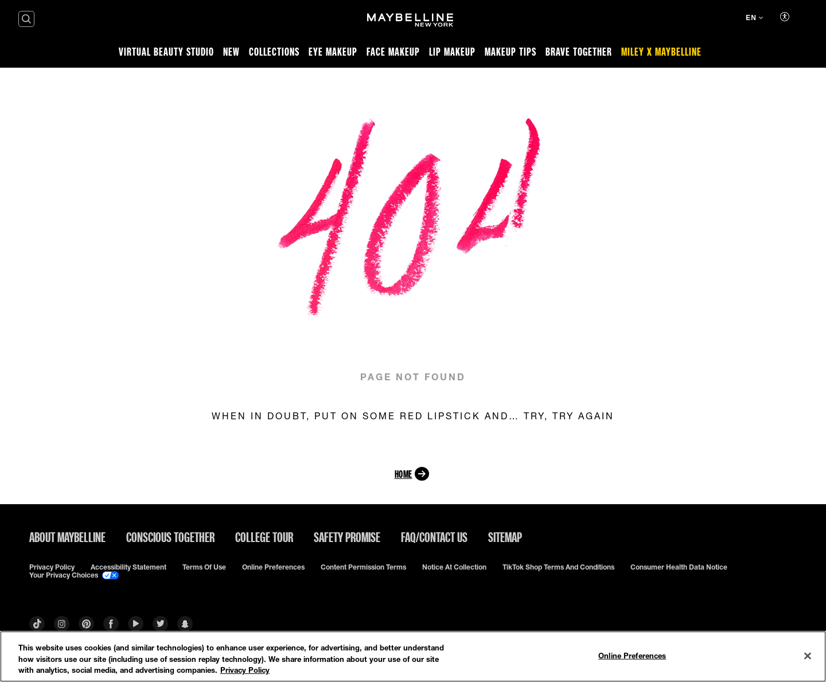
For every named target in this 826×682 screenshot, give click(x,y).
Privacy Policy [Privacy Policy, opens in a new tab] (245, 670)
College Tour (264, 537)
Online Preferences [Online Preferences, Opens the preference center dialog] (632, 655)
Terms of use (204, 567)
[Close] (807, 655)
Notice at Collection (454, 567)
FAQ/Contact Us (434, 537)
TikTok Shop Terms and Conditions (558, 567)
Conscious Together (170, 537)
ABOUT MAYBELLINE (67, 537)
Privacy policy (52, 567)
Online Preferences (273, 567)
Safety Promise (347, 537)
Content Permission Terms (363, 567)
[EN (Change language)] (754, 19)
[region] (413, 656)
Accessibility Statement (128, 567)
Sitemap (505, 537)
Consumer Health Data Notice (678, 567)
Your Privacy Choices (74, 575)
